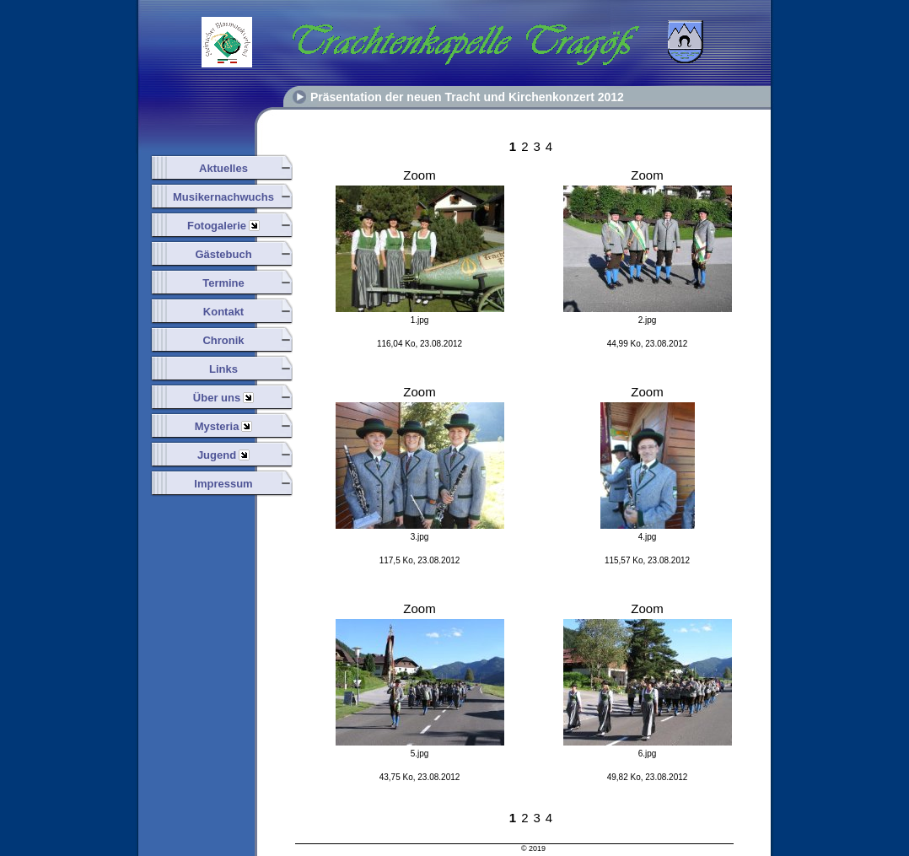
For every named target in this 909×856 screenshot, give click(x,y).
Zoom (419, 175)
